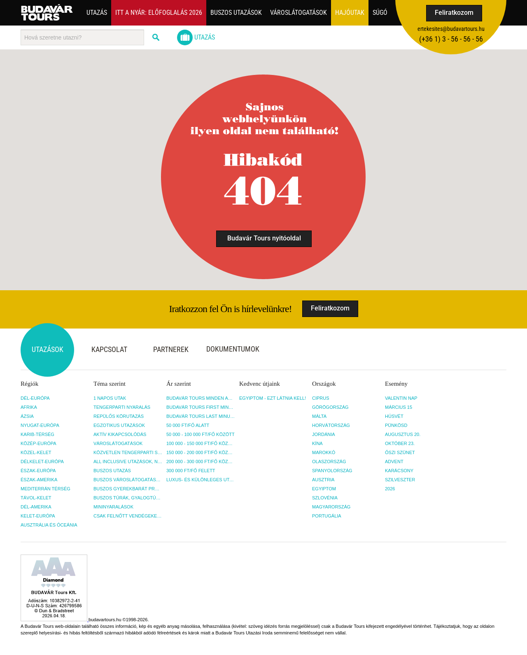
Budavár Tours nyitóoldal (264, 238)
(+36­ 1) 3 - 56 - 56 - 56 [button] (451, 39)
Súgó (380, 12)
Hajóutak (349, 12)
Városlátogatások (298, 12)
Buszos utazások (236, 12)
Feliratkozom (454, 12)
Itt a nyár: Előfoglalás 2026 (158, 12)
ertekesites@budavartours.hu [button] (451, 29)
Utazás (96, 12)
